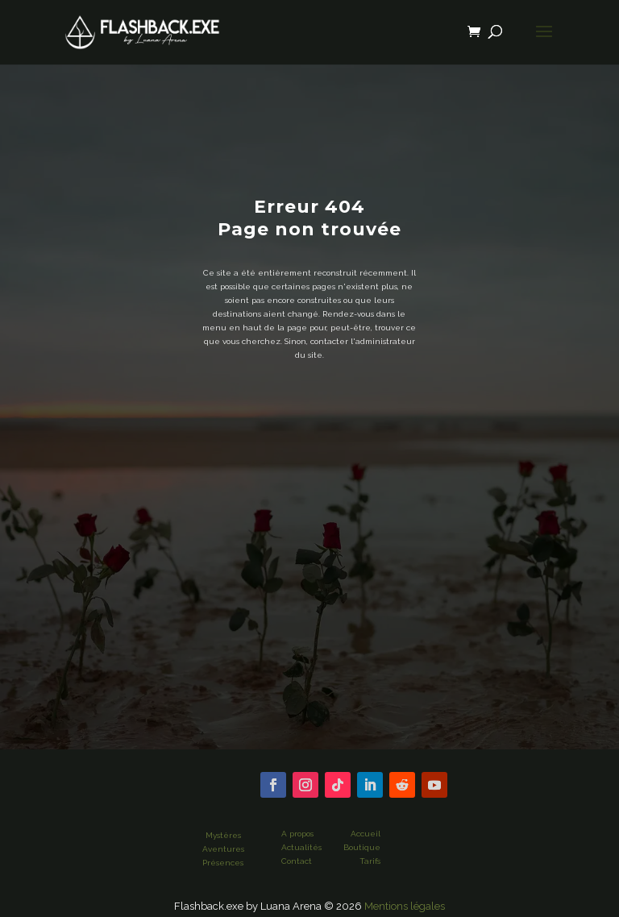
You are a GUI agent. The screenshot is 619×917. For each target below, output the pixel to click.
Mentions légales (404, 906)
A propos (297, 833)
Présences (222, 862)
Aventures (223, 848)
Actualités (301, 847)
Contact (296, 861)
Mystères (223, 835)
